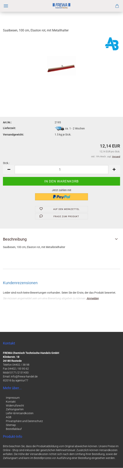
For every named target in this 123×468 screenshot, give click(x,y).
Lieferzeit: (9, 128)
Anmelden (93, 298)
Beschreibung (15, 239)
